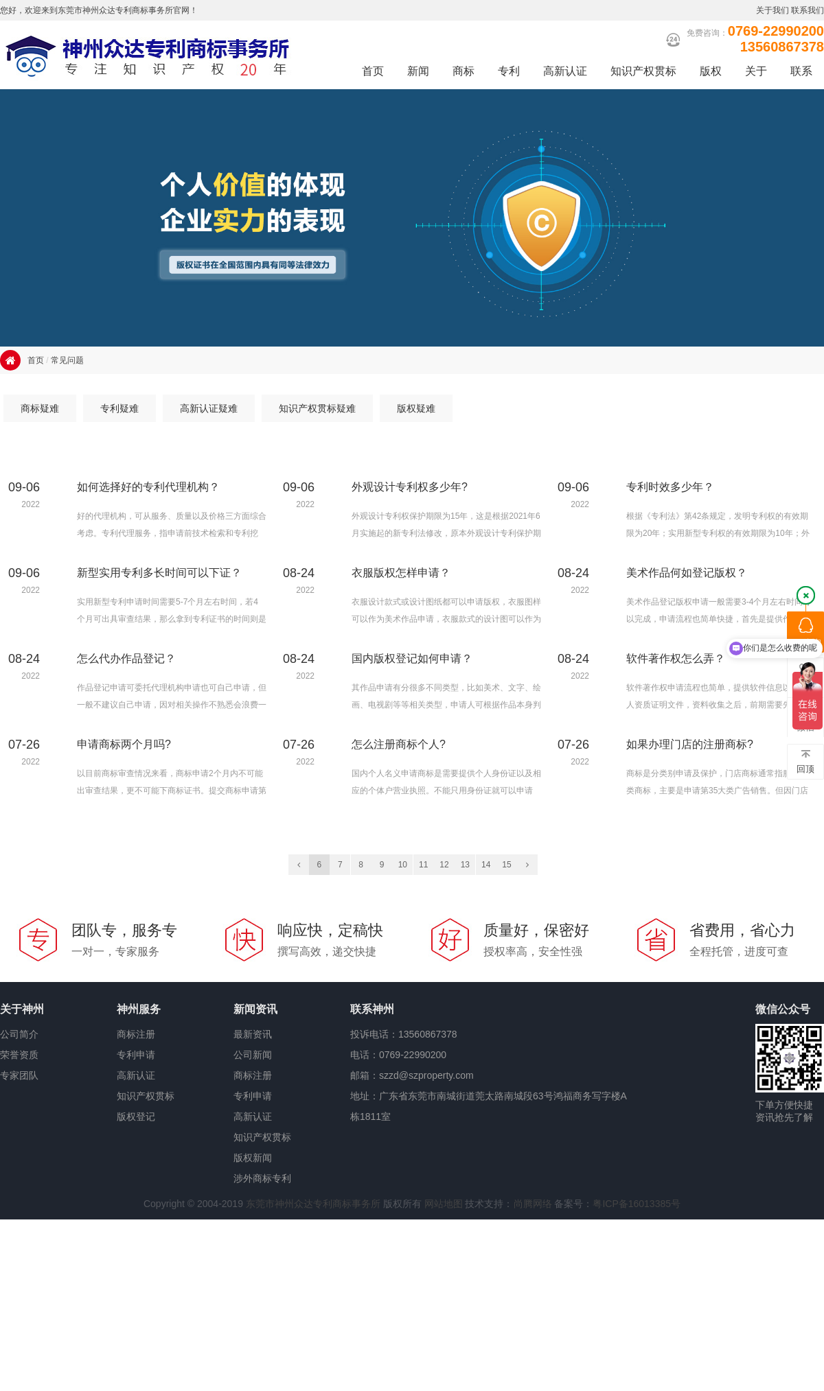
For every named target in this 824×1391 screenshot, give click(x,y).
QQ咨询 (805, 633)
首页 (35, 360)
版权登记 (136, 1116)
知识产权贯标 (145, 1095)
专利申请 (136, 1054)
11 (423, 864)
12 (443, 864)
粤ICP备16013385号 (636, 1203)
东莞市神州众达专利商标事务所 (313, 1203)
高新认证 (136, 1075)
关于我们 (772, 10)
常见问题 (67, 360)
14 (485, 864)
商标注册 (136, 1034)
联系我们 (807, 10)
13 (465, 864)
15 (506, 864)
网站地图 (443, 1203)
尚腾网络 (533, 1203)
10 (402, 864)
